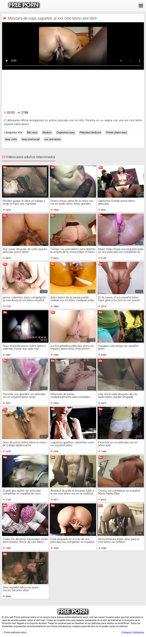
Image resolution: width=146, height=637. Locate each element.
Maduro (47, 132)
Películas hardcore (90, 132)
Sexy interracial (31, 139)
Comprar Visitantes (132, 632)
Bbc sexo (32, 132)
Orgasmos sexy (65, 132)
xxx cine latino (52, 139)
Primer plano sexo (116, 132)
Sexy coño (11, 139)
